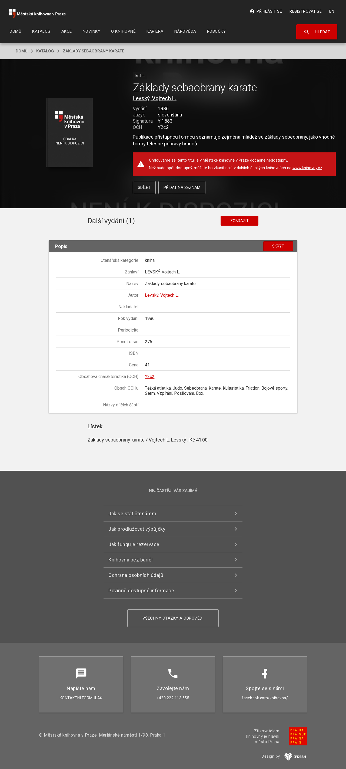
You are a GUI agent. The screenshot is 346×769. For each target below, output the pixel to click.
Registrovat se (306, 11)
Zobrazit (239, 221)
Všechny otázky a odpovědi (173, 618)
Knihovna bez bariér (130, 560)
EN (331, 11)
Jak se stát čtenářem (132, 513)
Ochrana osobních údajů (135, 575)
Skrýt (278, 246)
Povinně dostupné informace (141, 590)
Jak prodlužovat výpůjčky (136, 529)
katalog (45, 51)
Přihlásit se (266, 11)
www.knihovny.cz (307, 167)
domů (22, 51)
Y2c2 (149, 376)
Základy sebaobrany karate (93, 51)
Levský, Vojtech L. (155, 98)
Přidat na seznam (182, 187)
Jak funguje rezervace (133, 544)
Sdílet (144, 187)
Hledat (317, 32)
